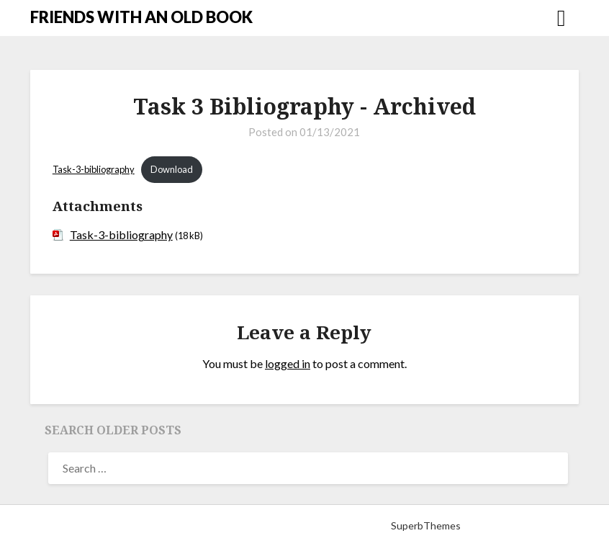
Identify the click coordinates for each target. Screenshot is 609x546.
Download (171, 169)
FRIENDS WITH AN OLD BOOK (141, 17)
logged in (287, 363)
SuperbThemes (426, 525)
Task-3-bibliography (94, 169)
